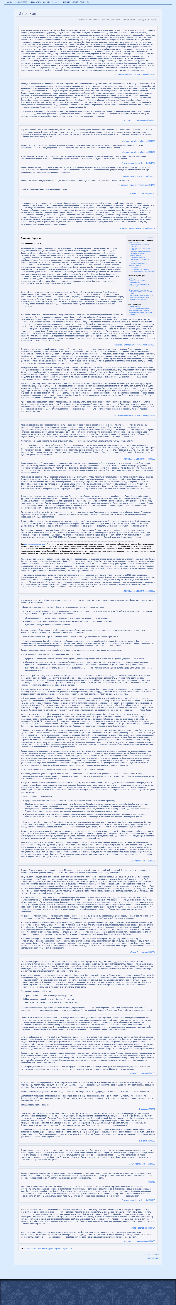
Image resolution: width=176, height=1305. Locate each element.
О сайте (75, 2)
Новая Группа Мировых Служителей (57, 1248)
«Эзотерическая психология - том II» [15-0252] (136, 228)
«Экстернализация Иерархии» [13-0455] (139, 1241)
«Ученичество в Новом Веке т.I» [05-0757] (138, 152)
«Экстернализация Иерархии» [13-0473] (139, 120)
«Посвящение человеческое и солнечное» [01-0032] (134, 415)
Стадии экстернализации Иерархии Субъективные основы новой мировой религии (140, 291)
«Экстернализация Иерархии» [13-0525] (139, 591)
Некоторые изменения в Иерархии (139, 310)
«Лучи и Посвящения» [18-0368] (142, 1073)
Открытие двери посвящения (139, 263)
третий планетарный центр (35, 544)
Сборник (46, 2)
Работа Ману (134, 267)
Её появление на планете (138, 258)
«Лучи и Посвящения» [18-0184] (142, 1228)
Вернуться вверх (153, 1258)
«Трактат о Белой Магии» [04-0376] (141, 861)
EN (88, 2)
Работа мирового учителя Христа (140, 269)
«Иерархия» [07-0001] (146, 1109)
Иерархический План (32, 1248)
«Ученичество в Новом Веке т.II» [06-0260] (138, 1200)
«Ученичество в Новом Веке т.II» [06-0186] (138, 176)
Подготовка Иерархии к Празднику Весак (141, 295)
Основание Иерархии (135, 256)
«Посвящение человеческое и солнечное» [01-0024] (134, 74)
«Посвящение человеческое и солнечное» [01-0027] (134, 345)
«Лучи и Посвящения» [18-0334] (142, 952)
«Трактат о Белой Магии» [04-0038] (141, 1164)
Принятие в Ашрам (134, 306)
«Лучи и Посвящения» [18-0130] (142, 193)
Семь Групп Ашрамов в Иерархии (139, 308)
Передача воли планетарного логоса (141, 251)
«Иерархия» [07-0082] (146, 1141)
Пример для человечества (138, 253)
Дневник (66, 2)
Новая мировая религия (136, 288)
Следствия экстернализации (137, 299)
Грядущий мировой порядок (137, 280)
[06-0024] (151, 1182)
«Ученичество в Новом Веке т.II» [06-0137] (138, 163)
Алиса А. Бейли (21, 2)
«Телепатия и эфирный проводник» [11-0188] (137, 185)
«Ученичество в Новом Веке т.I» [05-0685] (138, 141)
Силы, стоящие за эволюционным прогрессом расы (139, 285)
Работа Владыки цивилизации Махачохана (142, 271)
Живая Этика (35, 2)
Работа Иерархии (134, 242)
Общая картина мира (135, 278)
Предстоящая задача (135, 282)
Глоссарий (56, 2)
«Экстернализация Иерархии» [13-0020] (139, 459)
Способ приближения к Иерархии (139, 297)
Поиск (82, 2)
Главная (10, 2)
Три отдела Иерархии (135, 265)
